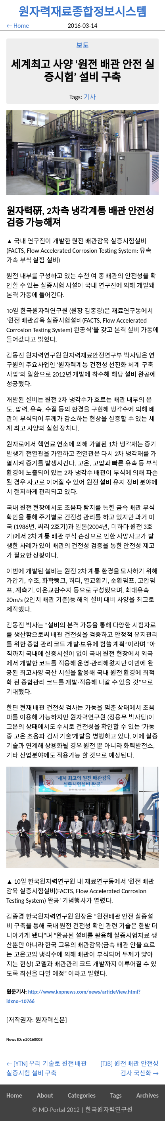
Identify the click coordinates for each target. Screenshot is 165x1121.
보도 (82, 45)
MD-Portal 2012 (59, 1109)
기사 (90, 97)
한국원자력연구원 (109, 1109)
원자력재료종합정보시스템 (82, 12)
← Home (17, 25)
